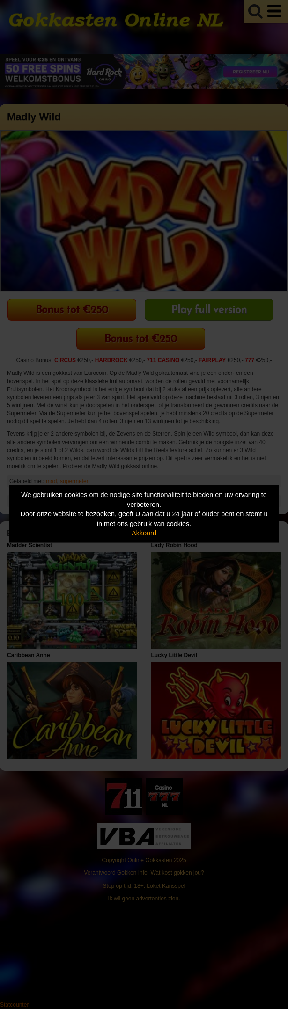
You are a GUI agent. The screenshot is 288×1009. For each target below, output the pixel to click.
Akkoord (144, 533)
